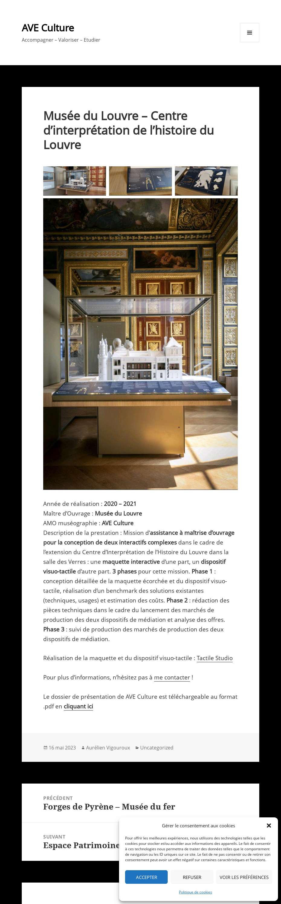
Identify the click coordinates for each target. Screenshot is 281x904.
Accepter (146, 877)
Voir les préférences (244, 877)
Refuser (192, 877)
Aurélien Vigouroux (108, 747)
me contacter (172, 677)
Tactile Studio (215, 658)
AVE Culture (48, 27)
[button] (269, 826)
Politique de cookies (195, 892)
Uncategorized (156, 747)
